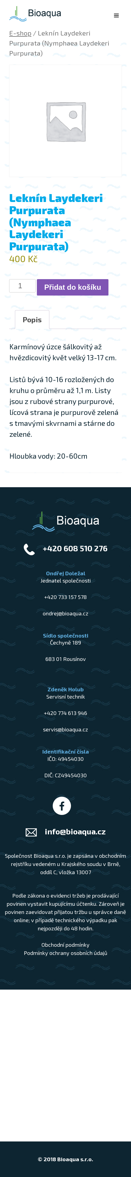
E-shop (20, 33)
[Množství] (22, 286)
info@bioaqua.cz (75, 831)
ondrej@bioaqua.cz (65, 613)
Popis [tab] (32, 319)
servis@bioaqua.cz (65, 729)
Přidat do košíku (72, 287)
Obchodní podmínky (65, 944)
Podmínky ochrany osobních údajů (65, 952)
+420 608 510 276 (75, 548)
